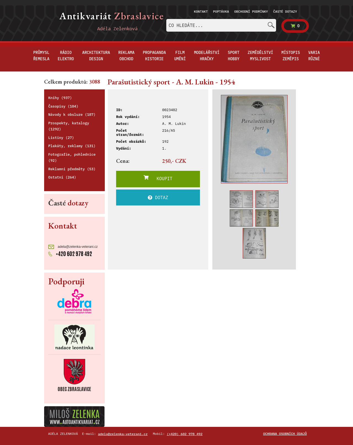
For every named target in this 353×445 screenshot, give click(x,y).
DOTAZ (158, 197)
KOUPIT (158, 178)
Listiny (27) (61, 137)
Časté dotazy (285, 11)
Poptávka (221, 11)
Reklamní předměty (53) (72, 169)
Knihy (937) (60, 97)
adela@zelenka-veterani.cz (73, 247)
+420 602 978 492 (70, 253)
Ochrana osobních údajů (285, 434)
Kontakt (201, 11)
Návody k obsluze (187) (72, 114)
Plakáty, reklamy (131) (72, 146)
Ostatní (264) (62, 177)
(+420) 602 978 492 (185, 434)
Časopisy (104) (63, 106)
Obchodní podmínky (251, 11)
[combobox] (221, 25)
